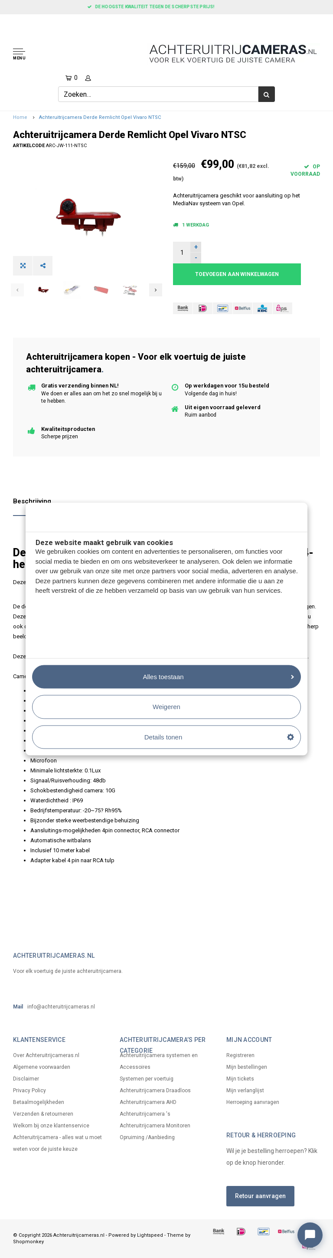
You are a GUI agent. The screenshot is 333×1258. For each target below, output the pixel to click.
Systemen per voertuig (146, 1079)
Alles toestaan (218, 676)
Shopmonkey (28, 1242)
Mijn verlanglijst (245, 1090)
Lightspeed (150, 1235)
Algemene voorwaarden (41, 1067)
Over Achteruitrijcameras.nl (46, 1055)
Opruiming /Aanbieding (147, 1137)
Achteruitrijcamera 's (145, 1114)
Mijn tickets (240, 1079)
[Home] (9, 21)
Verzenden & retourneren (43, 1114)
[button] (49, 55)
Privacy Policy (29, 1090)
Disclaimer (26, 1079)
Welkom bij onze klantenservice (51, 1126)
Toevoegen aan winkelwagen (237, 274)
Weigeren (166, 706)
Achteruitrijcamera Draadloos (155, 1090)
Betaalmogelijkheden (38, 1102)
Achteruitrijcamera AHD (148, 1102)
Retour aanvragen (260, 1195)
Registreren (240, 1055)
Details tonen (219, 736)
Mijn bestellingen (246, 1067)
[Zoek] (266, 94)
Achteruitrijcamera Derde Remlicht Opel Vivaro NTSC (100, 117)
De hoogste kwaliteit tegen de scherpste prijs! (166, 6)
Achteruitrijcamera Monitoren (155, 1126)
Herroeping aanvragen (252, 1102)
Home (20, 117)
